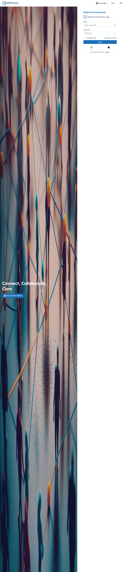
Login (100, 42)
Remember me (89, 38)
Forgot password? (111, 38)
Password (86, 30)
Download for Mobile (13, 296)
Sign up (107, 52)
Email (85, 22)
